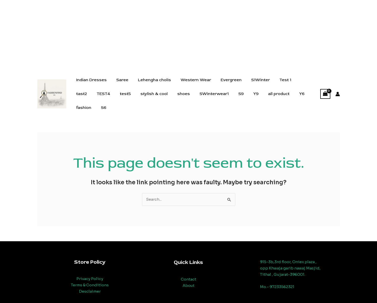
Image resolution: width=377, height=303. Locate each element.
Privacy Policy (89, 273)
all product (247, 98)
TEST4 (82, 98)
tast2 (294, 84)
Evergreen (224, 84)
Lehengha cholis (150, 84)
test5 (102, 98)
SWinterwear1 (186, 98)
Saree (120, 84)
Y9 (225, 98)
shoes (158, 98)
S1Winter (252, 84)
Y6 (268, 98)
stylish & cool (129, 98)
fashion (286, 98)
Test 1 (275, 84)
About (188, 280)
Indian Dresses (90, 84)
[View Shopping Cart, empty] (325, 91)
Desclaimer (90, 286)
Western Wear (190, 84)
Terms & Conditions (90, 280)
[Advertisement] (188, 35)
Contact (188, 274)
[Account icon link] (337, 91)
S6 (305, 98)
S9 (212, 98)
